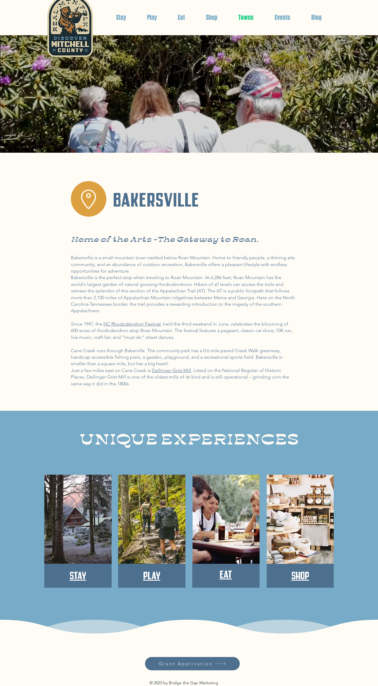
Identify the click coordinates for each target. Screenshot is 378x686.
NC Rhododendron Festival (132, 324)
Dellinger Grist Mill (171, 370)
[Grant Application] (192, 663)
